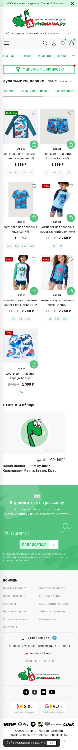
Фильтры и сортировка (40, 69)
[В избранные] (34, 113)
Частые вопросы (14, 611)
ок (51, 743)
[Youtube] (52, 692)
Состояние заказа (15, 619)
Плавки (45, 91)
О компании (47, 619)
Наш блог (9, 604)
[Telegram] (54, 638)
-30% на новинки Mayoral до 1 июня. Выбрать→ (35, 3)
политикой (60, 554)
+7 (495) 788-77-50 (38, 638)
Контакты (10, 627)
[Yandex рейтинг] (24, 708)
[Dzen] (34, 692)
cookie (40, 743)
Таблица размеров (52, 611)
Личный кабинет (15, 588)
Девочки (9, 91)
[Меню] (6, 43)
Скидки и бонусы (51, 596)
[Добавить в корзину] (34, 144)
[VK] (43, 692)
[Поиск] (45, 43)
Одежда (28, 56)
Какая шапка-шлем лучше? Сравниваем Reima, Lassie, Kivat (29, 468)
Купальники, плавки (53, 56)
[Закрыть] (72, 3)
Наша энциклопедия (54, 604)
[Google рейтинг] (53, 708)
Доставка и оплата (52, 588)
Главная (11, 56)
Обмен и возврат (15, 596)
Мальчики (27, 91)
